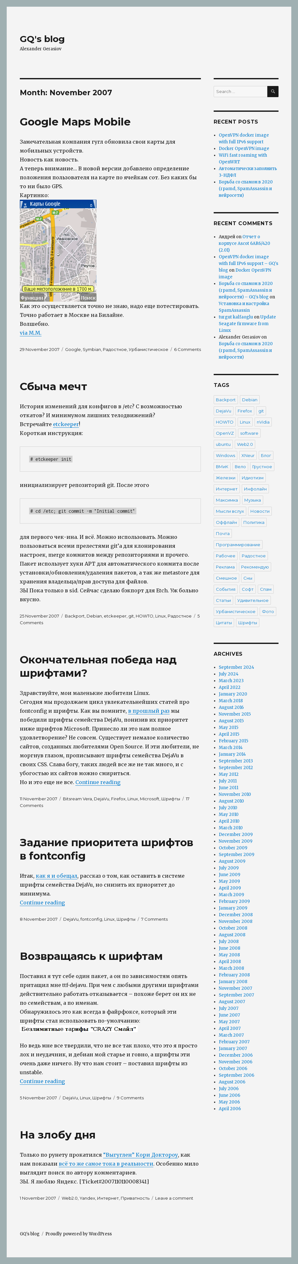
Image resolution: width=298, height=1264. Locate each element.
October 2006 (233, 1068)
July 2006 (229, 1088)
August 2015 (231, 721)
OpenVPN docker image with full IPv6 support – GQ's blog (248, 263)
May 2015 (228, 727)
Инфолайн (255, 488)
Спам (265, 589)
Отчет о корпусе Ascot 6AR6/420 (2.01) (244, 243)
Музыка (252, 500)
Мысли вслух (230, 511)
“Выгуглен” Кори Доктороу (140, 1155)
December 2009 (236, 834)
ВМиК (222, 466)
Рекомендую (255, 566)
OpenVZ (225, 433)
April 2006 (230, 1108)
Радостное (115, 349)
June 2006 (229, 1095)
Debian (94, 615)
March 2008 (231, 968)
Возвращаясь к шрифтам (91, 956)
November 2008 (235, 921)
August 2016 (231, 707)
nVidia (263, 422)
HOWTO (144, 615)
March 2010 (231, 828)
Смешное (226, 578)
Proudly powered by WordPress (78, 1234)
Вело (240, 466)
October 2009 (233, 848)
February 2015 (233, 741)
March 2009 (231, 894)
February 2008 (234, 975)
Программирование (238, 544)
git (131, 615)
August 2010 (231, 801)
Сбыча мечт (53, 386)
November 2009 (235, 841)
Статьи (223, 600)
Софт (248, 589)
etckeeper (66, 424)
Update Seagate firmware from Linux (247, 323)
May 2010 (229, 814)
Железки (225, 477)
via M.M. (31, 333)
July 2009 (229, 868)
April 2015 (229, 734)
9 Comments (130, 1097)
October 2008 (233, 928)
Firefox (118, 798)
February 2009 (234, 901)
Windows (225, 455)
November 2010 (235, 794)
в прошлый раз (149, 711)
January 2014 (232, 754)
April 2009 (230, 888)
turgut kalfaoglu (236, 317)
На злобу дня (58, 1134)
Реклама (225, 566)
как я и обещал (56, 876)
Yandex (87, 1198)
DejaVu (101, 798)
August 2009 (232, 861)
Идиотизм (253, 477)
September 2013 (236, 761)
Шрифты (170, 798)
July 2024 (229, 674)
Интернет (108, 1198)
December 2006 (236, 1055)
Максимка (227, 500)
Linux (160, 615)
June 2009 (229, 874)
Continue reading (97, 782)
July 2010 (228, 808)
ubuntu (223, 444)
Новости (260, 511)
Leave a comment (174, 1198)
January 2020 (233, 694)
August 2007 (232, 1001)
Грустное (262, 466)
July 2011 (228, 781)
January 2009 (233, 908)
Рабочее (225, 555)
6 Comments (187, 349)
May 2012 (229, 774)
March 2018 (231, 700)
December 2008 (236, 915)
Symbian (92, 349)
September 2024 (236, 667)
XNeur (248, 455)
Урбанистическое (148, 349)
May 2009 (229, 881)
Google (73, 349)
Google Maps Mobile (75, 121)
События (225, 589)
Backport (75, 615)
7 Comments (154, 919)
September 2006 (236, 1075)
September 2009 (236, 854)
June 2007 (229, 1015)
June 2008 (229, 948)
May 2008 (229, 955)
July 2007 (228, 1008)
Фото (268, 611)
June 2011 (228, 787)
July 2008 (229, 941)
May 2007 (229, 1022)
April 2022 (230, 687)
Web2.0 (70, 1198)
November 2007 (235, 988)
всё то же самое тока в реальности (106, 1163)
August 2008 (232, 935)
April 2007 (230, 1028)
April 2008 (230, 961)
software (249, 433)
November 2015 (235, 714)
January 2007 (233, 1048)
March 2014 (231, 747)
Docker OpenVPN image (244, 148)
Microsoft (149, 798)
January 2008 (233, 981)
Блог (266, 455)
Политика (253, 522)
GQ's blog (42, 38)
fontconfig (91, 919)
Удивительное (253, 600)
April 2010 (229, 821)
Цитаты (224, 622)
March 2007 (231, 1035)
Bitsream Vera (77, 798)
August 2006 (232, 1082)
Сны (247, 578)
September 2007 (236, 995)
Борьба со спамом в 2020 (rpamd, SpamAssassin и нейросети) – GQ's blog (246, 290)
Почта (223, 533)
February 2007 (234, 1042)
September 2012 (236, 767)
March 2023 (231, 680)
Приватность (135, 1198)
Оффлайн (226, 522)
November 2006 (235, 1062)
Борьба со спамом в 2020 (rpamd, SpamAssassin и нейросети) (246, 188)
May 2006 (229, 1102)
